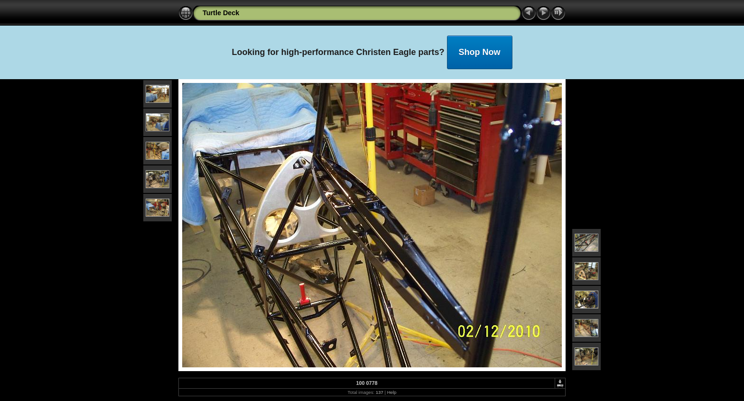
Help (392, 392)
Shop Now (480, 52)
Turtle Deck (221, 13)
